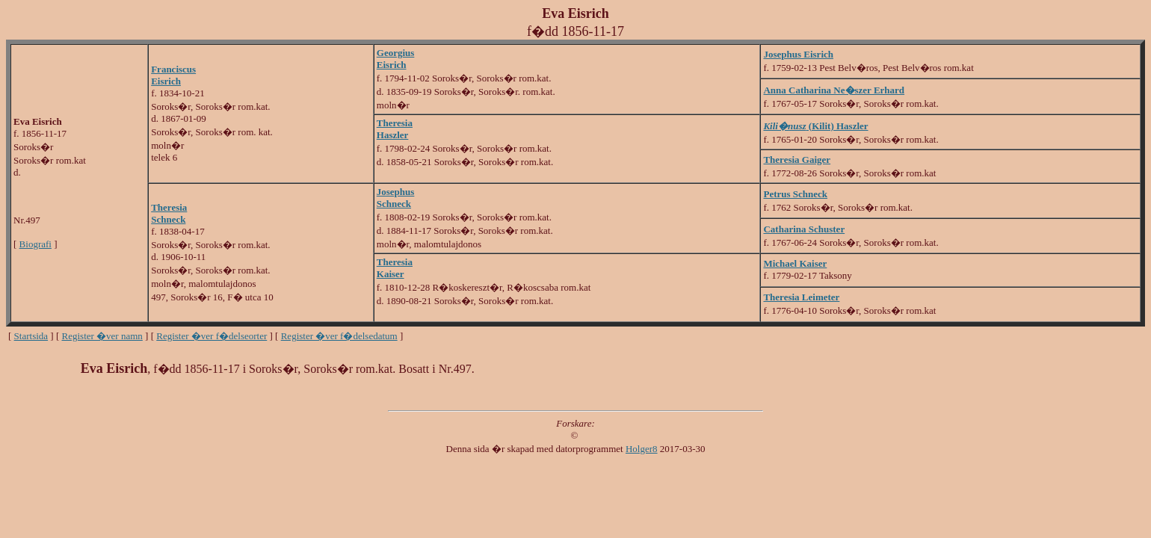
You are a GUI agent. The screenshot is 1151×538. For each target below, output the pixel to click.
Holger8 (642, 448)
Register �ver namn (102, 335)
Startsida (31, 335)
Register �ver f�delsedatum (339, 335)
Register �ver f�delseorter (211, 335)
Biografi (35, 244)
